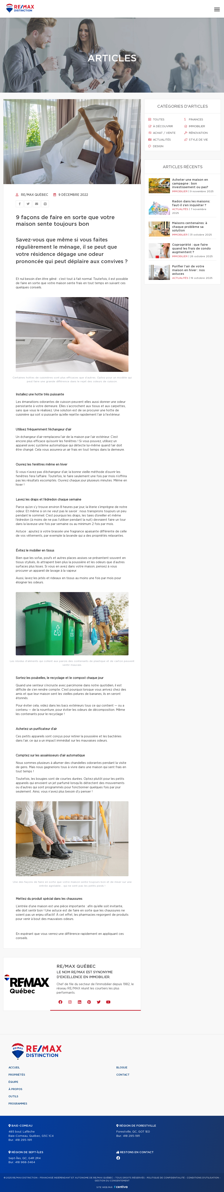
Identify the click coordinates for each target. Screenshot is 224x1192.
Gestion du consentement (112, 1181)
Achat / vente (161, 132)
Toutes (156, 119)
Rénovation (196, 132)
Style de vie (196, 139)
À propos (15, 1089)
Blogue (121, 1067)
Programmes (18, 1103)
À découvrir (160, 126)
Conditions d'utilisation (203, 1178)
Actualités (159, 139)
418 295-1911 (23, 1140)
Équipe (13, 1082)
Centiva (121, 1186)
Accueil (14, 1067)
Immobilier (194, 126)
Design (155, 146)
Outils (13, 1096)
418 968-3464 (25, 1162)
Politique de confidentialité (166, 1178)
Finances (193, 119)
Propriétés (17, 1075)
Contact (123, 1075)
